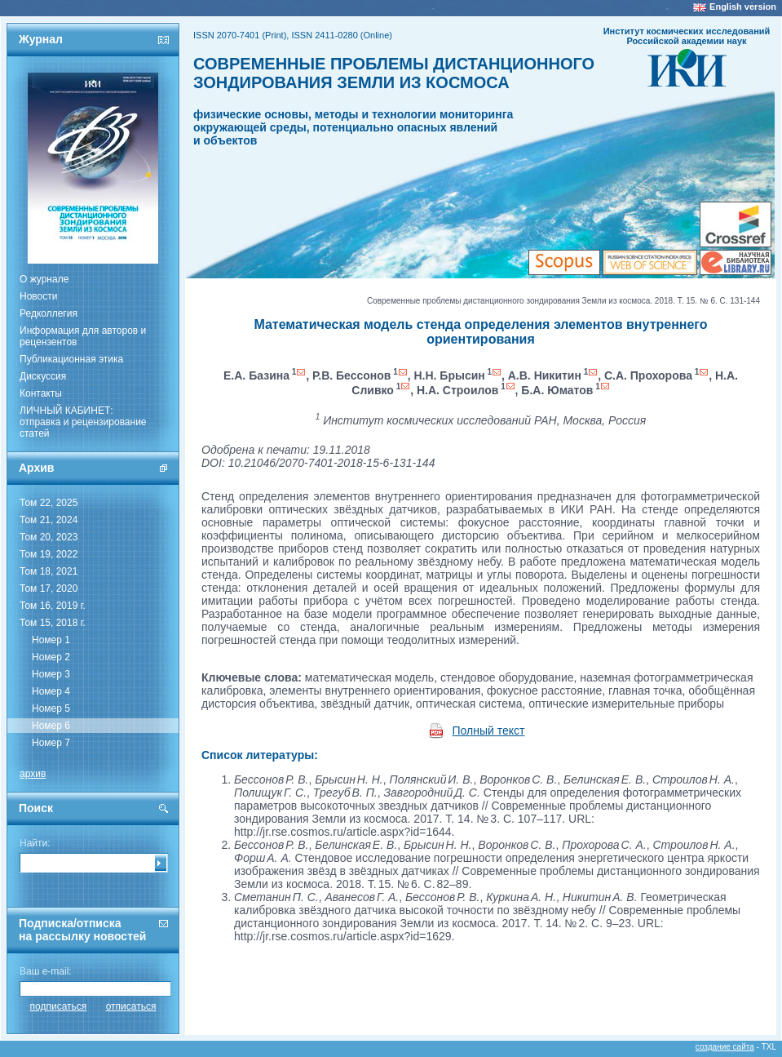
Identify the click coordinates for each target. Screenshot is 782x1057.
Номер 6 (51, 725)
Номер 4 (51, 691)
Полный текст (489, 730)
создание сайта (725, 1046)
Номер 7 (51, 742)
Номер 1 (51, 640)
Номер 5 (51, 708)
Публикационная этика (71, 359)
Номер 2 (51, 657)
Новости (38, 296)
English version (742, 6)
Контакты (41, 393)
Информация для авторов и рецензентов (83, 336)
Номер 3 (51, 674)
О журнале (44, 279)
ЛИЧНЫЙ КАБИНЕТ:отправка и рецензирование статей (83, 422)
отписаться (131, 1006)
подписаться (58, 1006)
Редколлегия (48, 313)
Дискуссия (43, 376)
